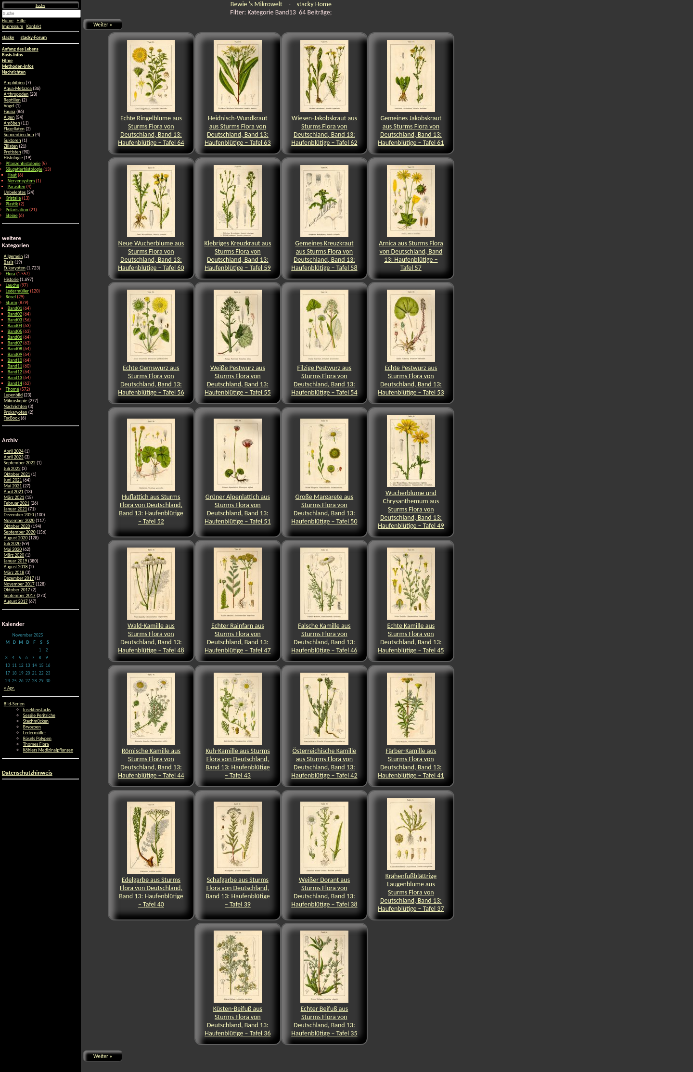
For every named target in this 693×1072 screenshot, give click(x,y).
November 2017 (19, 584)
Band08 (15, 349)
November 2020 (19, 520)
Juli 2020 (12, 544)
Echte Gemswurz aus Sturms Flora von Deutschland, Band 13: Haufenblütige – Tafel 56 (151, 343)
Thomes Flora (36, 744)
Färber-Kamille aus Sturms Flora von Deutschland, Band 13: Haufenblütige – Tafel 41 (411, 726)
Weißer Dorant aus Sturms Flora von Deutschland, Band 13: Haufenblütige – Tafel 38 (324, 855)
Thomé (12, 389)
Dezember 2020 (19, 515)
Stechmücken (36, 721)
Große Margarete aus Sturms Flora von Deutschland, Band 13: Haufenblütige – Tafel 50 (324, 472)
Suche (40, 5)
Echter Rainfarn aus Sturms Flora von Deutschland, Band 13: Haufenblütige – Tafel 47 (237, 601)
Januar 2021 (15, 509)
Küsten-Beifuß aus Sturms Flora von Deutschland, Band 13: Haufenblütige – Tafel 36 (237, 984)
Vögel (9, 106)
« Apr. (9, 688)
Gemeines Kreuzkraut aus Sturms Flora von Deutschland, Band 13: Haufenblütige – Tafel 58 (324, 218)
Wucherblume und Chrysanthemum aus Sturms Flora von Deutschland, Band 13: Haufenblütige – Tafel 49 (411, 472)
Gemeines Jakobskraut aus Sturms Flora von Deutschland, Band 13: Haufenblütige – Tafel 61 (411, 93)
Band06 (15, 337)
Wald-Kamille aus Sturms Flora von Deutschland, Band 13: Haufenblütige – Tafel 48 (151, 601)
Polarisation (17, 210)
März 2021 (14, 497)
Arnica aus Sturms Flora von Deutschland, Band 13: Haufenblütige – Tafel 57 (411, 218)
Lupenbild (13, 395)
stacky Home (314, 4)
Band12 (15, 372)
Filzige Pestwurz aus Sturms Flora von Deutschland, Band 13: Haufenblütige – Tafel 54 (324, 343)
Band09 (15, 354)
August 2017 (16, 601)
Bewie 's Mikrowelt (256, 4)
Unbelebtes (15, 192)
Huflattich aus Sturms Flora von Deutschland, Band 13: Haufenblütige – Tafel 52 (151, 472)
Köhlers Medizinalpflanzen (48, 750)
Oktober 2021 (17, 474)
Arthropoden (16, 94)
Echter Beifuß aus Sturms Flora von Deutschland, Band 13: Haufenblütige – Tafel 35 (324, 984)
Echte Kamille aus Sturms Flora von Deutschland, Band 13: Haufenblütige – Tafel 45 (411, 601)
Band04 (15, 326)
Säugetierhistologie (24, 169)
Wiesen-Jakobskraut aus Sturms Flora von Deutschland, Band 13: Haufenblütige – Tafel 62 (324, 93)
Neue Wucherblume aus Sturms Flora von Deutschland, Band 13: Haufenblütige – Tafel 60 (151, 218)
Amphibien (14, 83)
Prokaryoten (15, 412)
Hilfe (21, 21)
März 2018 (14, 572)
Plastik (12, 204)
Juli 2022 (12, 469)
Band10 (15, 360)
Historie (11, 279)
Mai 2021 (13, 486)
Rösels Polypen (37, 738)
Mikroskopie (15, 401)
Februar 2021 (16, 503)
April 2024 (14, 451)
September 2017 (20, 596)
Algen (9, 117)
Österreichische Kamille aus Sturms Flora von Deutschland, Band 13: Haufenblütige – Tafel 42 (324, 726)
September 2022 (20, 463)
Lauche (12, 285)
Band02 (15, 314)
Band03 (15, 320)
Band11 (15, 366)
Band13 (15, 378)
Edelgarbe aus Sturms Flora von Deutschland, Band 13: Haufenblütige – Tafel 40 (151, 855)
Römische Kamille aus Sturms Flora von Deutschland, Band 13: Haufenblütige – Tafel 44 (151, 726)
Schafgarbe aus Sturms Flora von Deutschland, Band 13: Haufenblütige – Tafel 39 (237, 855)
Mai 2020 (13, 549)
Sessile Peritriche (39, 715)
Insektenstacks (37, 710)
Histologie (13, 158)
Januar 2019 (15, 561)
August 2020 (16, 538)
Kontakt (33, 26)
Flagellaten (14, 129)
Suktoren (12, 140)
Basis (8, 262)
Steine (12, 215)
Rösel (11, 297)
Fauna (9, 112)
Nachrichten (15, 406)
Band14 (15, 383)
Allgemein (13, 256)
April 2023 (14, 457)
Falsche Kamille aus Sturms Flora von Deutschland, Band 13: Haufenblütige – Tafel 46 (324, 601)
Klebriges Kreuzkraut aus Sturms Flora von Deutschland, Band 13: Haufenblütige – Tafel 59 (237, 218)
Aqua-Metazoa (18, 88)
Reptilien (12, 100)
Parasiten (17, 187)
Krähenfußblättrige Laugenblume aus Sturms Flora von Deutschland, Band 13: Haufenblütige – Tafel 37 (411, 855)
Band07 (15, 343)
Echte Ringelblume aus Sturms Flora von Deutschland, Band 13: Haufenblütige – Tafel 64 (151, 93)
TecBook (12, 418)
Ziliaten (11, 146)
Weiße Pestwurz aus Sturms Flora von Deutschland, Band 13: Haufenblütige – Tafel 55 (237, 343)
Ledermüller (17, 291)
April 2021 (14, 492)
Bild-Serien (14, 704)
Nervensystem (21, 181)
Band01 (15, 308)
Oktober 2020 (17, 526)
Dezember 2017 (19, 578)
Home (7, 21)
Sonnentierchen (19, 135)
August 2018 (16, 567)
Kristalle (13, 198)
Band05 (15, 331)
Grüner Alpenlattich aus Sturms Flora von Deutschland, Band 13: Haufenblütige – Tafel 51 (237, 472)
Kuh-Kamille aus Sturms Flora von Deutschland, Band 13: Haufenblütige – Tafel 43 (237, 726)
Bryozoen (32, 727)
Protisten (12, 152)
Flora (10, 274)
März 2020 (14, 555)
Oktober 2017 (17, 590)
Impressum (12, 26)
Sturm (11, 303)
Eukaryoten (15, 268)
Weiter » (102, 24)
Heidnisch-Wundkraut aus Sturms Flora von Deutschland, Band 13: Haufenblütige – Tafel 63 (237, 93)
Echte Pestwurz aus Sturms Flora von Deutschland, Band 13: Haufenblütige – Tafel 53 (411, 343)
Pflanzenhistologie (23, 163)
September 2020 (20, 532)
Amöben (12, 123)
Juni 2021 (13, 480)
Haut (12, 175)
